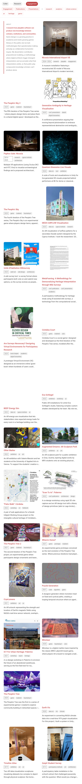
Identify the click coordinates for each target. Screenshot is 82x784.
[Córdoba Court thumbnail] (60, 316)
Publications (20, 9)
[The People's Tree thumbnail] (22, 681)
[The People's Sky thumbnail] (22, 195)
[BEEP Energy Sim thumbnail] (22, 378)
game (20, 13)
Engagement (32, 4)
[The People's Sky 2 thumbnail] (22, 86)
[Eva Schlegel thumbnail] (60, 381)
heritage (11, 13)
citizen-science (71, 9)
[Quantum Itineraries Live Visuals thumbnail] (60, 148)
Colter (5, 4)
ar (4, 13)
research (49, 9)
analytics (59, 9)
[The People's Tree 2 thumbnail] (22, 532)
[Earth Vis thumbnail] (60, 679)
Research (17, 4)
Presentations (33, 9)
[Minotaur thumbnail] (60, 628)
